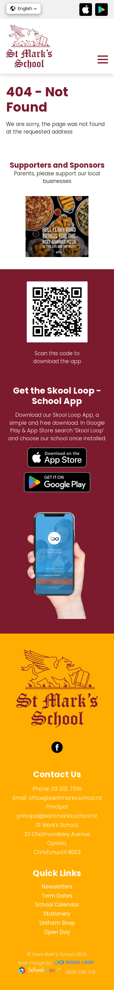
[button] (23, 8)
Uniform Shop (57, 923)
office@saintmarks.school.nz (65, 798)
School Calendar (57, 904)
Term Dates (57, 895)
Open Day (57, 932)
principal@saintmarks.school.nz (57, 816)
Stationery (57, 913)
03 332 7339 (66, 788)
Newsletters (57, 886)
